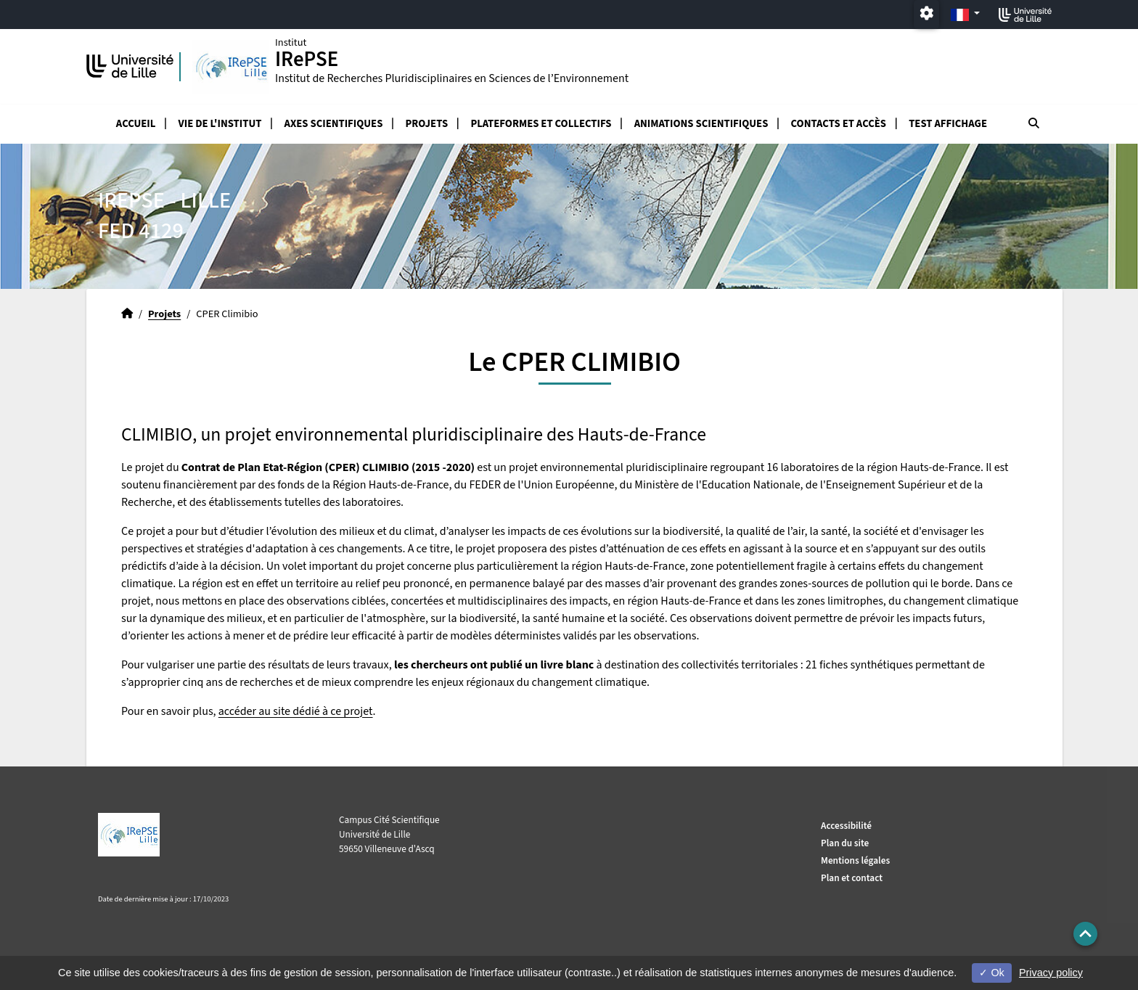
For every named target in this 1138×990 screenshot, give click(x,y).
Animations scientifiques (701, 123)
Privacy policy (1051, 972)
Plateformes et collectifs (540, 123)
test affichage (948, 123)
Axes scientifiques (333, 123)
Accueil (136, 123)
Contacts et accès (838, 123)
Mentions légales (855, 860)
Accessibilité (846, 825)
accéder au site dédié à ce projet (295, 711)
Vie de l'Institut (220, 123)
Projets (427, 123)
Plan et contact (852, 878)
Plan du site (845, 843)
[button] (1085, 933)
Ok (991, 972)
